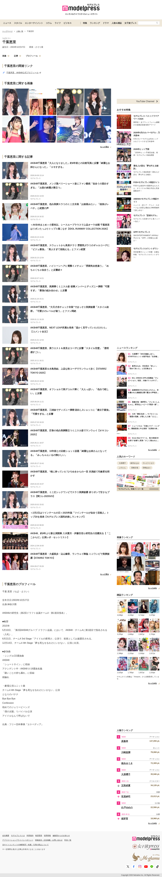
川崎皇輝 (125, 752)
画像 (5, 56)
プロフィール (33, 56)
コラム (49, 23)
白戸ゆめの (127, 807)
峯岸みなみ (134, 463)
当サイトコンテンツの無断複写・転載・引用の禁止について (25, 845)
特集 (85, 23)
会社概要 (5, 836)
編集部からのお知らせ (61, 836)
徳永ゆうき (127, 763)
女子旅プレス (131, 23)
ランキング (95, 23)
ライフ (58, 23)
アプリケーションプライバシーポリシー (17, 840)
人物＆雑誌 (117, 23)
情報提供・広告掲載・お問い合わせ (49, 840)
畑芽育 (124, 818)
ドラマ (106, 23)
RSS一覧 (67, 840)
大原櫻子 (122, 463)
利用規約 (30, 836)
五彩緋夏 (125, 785)
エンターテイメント (34, 23)
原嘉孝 (124, 741)
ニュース (7, 23)
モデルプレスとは (18, 836)
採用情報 (47, 836)
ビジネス (68, 23)
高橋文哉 (134, 468)
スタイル (18, 23)
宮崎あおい (147, 468)
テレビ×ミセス (148, 463)
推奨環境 (38, 836)
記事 (17, 56)
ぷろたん (122, 468)
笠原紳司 (125, 796)
